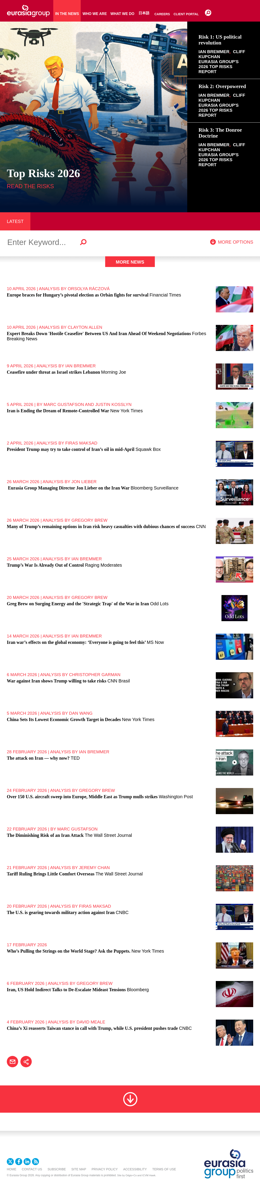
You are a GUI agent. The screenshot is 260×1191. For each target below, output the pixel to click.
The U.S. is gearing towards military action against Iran (61, 912)
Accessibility (135, 1169)
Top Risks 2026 (43, 173)
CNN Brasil (118, 680)
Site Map (78, 1169)
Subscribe (57, 1169)
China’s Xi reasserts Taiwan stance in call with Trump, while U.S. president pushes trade (92, 1028)
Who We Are (95, 14)
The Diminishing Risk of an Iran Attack (45, 835)
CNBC (122, 912)
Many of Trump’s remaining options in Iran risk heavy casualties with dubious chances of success (101, 526)
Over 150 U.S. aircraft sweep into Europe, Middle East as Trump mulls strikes (82, 796)
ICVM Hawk (149, 1175)
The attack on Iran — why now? (38, 758)
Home (11, 1169)
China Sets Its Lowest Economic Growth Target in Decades (64, 719)
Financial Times (165, 294)
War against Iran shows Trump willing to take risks (56, 680)
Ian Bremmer (214, 51)
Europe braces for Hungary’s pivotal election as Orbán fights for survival (77, 294)
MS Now (155, 642)
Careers (162, 14)
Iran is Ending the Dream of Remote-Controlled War (58, 410)
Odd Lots (159, 603)
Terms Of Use (164, 1169)
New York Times (126, 410)
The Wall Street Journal (108, 835)
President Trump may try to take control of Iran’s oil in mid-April (70, 449)
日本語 (144, 13)
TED (75, 758)
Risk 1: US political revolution (220, 40)
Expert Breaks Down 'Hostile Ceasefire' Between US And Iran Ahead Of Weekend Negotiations (99, 333)
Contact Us (32, 1169)
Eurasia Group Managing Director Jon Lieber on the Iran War (68, 487)
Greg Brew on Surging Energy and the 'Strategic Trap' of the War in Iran (78, 603)
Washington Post (176, 796)
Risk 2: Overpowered (222, 86)
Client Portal (186, 14)
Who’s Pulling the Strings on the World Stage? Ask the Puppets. (68, 951)
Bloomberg (138, 989)
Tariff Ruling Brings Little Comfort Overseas (50, 873)
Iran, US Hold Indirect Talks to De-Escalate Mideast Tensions (66, 989)
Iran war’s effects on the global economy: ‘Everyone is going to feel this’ (76, 642)
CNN (201, 526)
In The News (67, 14)
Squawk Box (148, 449)
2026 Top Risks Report (215, 69)
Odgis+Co (131, 1175)
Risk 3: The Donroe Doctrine (220, 133)
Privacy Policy (105, 1169)
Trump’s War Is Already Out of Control (45, 565)
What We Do (122, 14)
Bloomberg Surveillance (154, 487)
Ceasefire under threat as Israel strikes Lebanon (53, 372)
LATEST (15, 221)
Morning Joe (113, 372)
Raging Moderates (103, 565)
